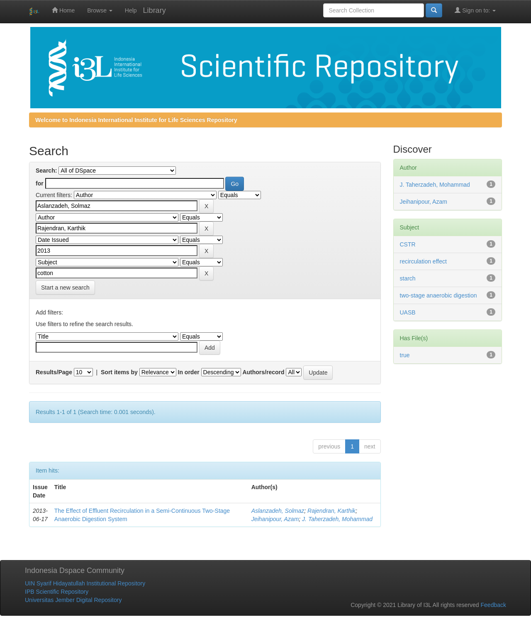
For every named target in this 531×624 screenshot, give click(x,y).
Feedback (493, 605)
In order (189, 372)
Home (63, 10)
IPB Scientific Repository (56, 591)
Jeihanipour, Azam (275, 519)
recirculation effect (423, 261)
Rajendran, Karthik (331, 510)
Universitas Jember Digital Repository (73, 600)
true (405, 355)
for (40, 183)
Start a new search (65, 287)
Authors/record (263, 372)
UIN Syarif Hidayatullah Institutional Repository (85, 583)
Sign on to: (475, 10)
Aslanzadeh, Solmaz (277, 510)
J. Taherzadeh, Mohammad (337, 519)
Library (154, 10)
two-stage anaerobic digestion (438, 295)
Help (131, 10)
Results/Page (54, 372)
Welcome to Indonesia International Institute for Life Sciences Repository (136, 120)
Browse (99, 10)
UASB (408, 312)
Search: (46, 170)
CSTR (408, 244)
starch (408, 278)
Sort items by (119, 372)
